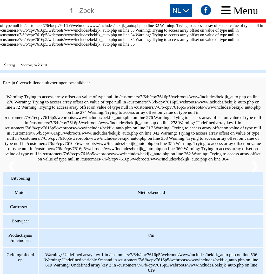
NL (180, 10)
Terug (9, 65)
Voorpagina (29, 65)
